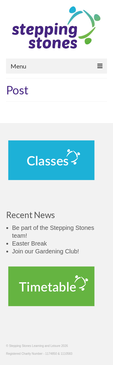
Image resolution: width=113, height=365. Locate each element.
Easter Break (29, 243)
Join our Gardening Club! (45, 251)
